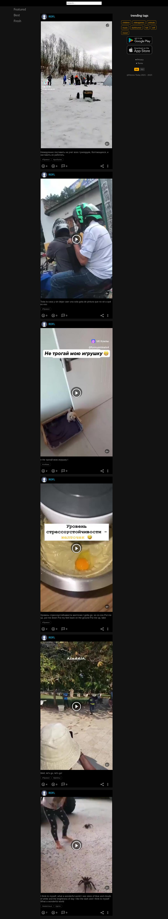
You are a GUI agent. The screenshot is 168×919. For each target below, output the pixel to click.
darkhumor (136, 27)
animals (151, 22)
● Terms (139, 63)
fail (146, 27)
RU (142, 69)
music (125, 27)
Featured (20, 9)
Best (17, 15)
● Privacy (139, 59)
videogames (139, 22)
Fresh (17, 21)
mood (125, 33)
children (126, 22)
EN (136, 69)
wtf (153, 27)
